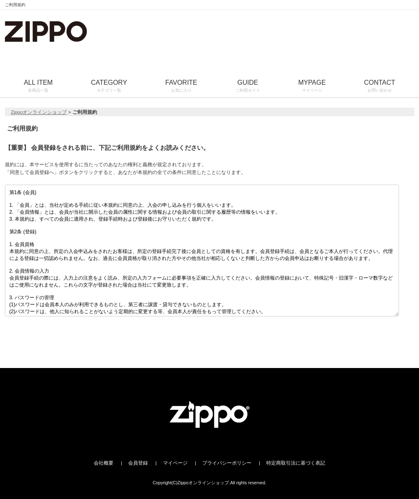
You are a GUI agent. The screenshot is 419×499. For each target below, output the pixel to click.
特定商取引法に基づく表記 (295, 463)
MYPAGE (312, 86)
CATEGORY (109, 86)
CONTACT (379, 86)
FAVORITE (181, 86)
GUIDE (247, 86)
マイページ (175, 463)
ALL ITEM (38, 86)
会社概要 (103, 463)
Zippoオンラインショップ (39, 112)
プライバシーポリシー (226, 463)
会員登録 (138, 463)
